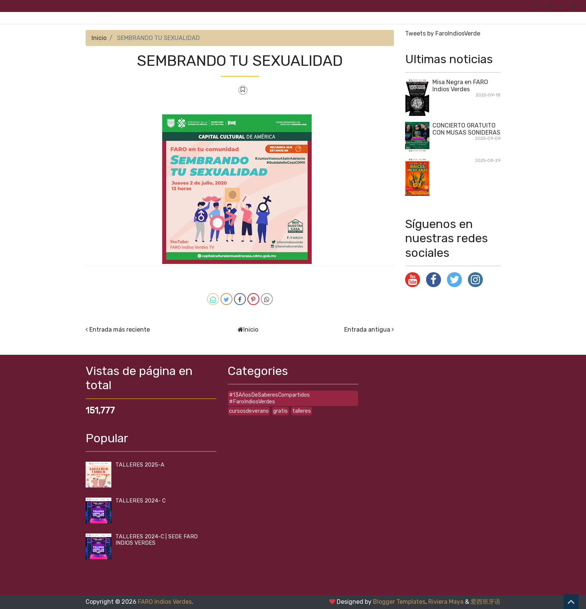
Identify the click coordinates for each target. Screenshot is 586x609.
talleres (301, 411)
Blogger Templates (399, 601)
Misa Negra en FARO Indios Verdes (460, 86)
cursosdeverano (249, 411)
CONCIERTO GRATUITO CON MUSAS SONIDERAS (466, 129)
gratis (280, 411)
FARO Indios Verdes (165, 601)
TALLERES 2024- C (140, 501)
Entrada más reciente (119, 329)
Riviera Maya (445, 601)
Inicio (99, 37)
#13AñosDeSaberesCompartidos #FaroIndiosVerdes (269, 398)
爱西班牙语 (485, 601)
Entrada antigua (367, 329)
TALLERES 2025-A (139, 465)
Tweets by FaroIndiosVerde (442, 33)
